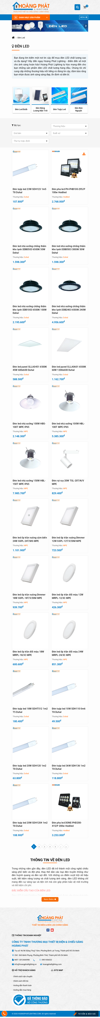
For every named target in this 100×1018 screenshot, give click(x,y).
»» (66, 848)
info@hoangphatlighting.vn (25, 965)
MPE (26, 432)
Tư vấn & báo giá (84, 1014)
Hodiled (66, 197)
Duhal (26, 197)
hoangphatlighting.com (52, 965)
